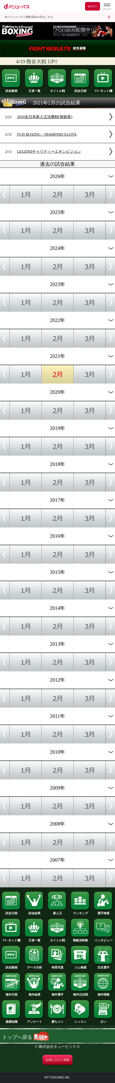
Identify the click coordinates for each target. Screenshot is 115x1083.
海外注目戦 (80, 993)
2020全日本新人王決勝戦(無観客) (44, 117)
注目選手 (103, 966)
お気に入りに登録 (58, 1060)
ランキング (80, 912)
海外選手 (57, 993)
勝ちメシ (57, 1020)
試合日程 (80, 89)
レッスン (80, 1020)
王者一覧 (34, 89)
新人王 (57, 912)
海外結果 (34, 993)
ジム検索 (80, 966)
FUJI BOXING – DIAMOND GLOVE (47, 134)
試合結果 (34, 912)
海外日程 (11, 993)
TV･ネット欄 (103, 89)
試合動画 (11, 89)
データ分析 (34, 966)
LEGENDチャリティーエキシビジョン (49, 151)
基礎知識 (11, 1020)
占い (103, 1020)
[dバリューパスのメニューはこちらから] (106, 7)
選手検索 (103, 912)
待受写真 (57, 966)
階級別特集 (80, 939)
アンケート (34, 1020)
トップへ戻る (25, 1037)
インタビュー (103, 939)
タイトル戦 (57, 89)
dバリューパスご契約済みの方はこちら (29, 17)
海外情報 (103, 993)
